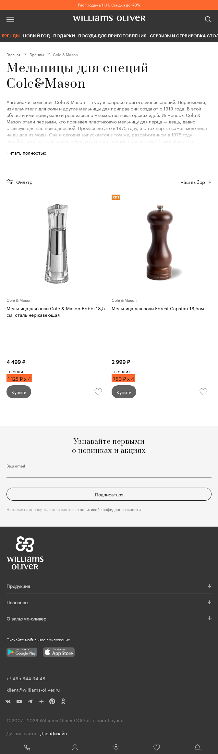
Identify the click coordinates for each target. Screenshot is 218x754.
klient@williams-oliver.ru (33, 689)
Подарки (64, 35)
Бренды (11, 35)
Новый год (36, 35)
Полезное (17, 602)
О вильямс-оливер (26, 618)
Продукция (18, 585)
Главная (13, 54)
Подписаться (109, 494)
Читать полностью (26, 152)
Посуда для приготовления (112, 35)
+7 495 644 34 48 (27, 747)
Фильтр (24, 181)
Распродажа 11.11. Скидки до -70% (109, 4)
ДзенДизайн (53, 732)
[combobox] (196, 181)
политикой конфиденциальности (110, 509)
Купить (18, 391)
